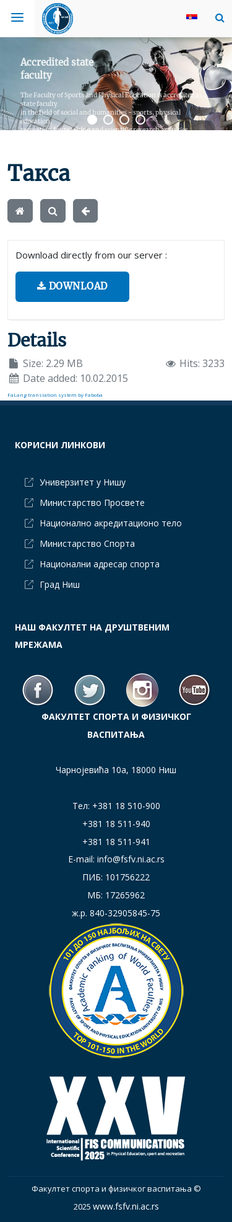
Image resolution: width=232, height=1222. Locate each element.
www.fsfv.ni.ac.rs (126, 1206)
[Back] (85, 211)
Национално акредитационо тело (111, 523)
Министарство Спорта (87, 543)
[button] (217, 17)
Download (72, 286)
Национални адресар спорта (100, 564)
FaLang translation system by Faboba (55, 394)
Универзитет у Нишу (83, 482)
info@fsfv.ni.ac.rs (131, 859)
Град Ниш (60, 584)
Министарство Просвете (92, 502)
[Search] (53, 211)
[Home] (20, 211)
